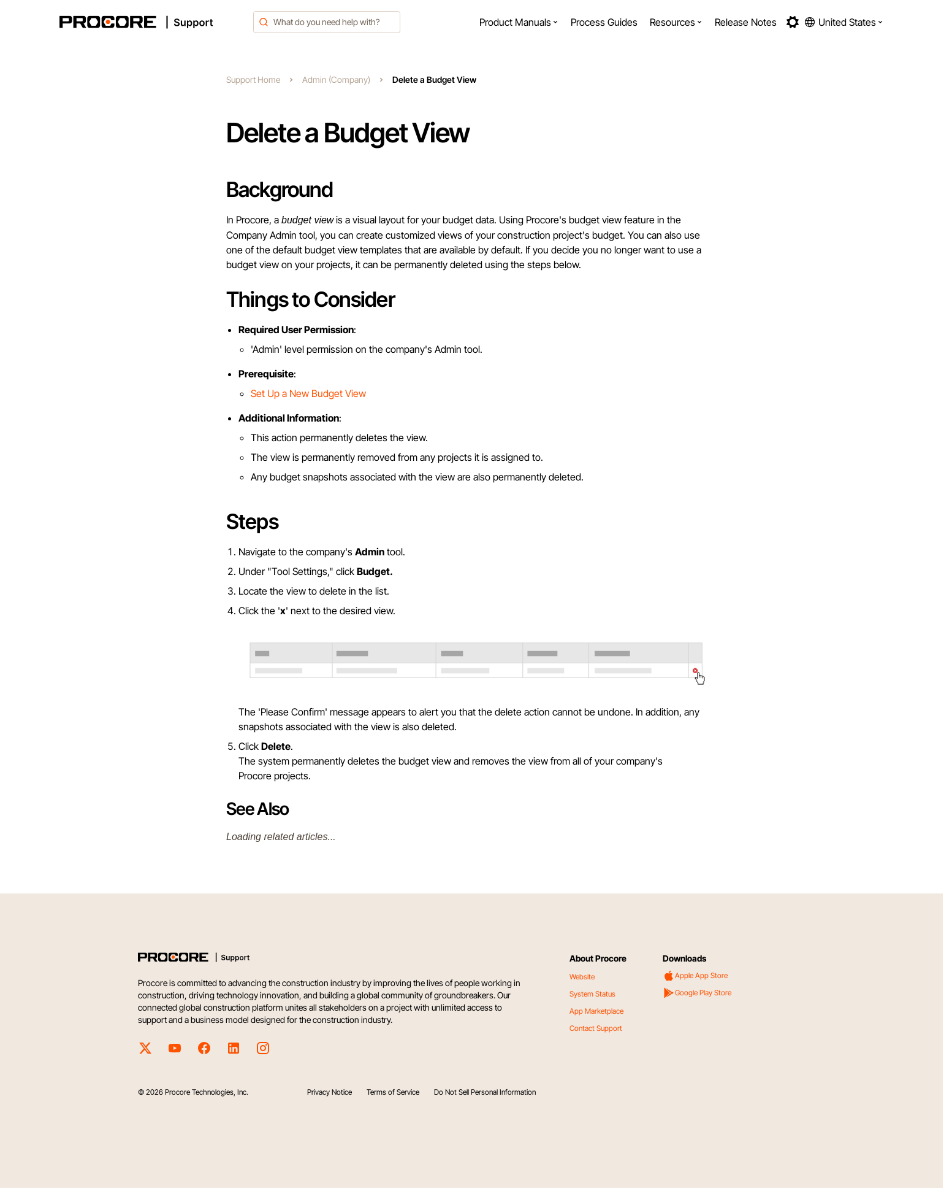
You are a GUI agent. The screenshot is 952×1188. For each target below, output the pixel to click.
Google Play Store (697, 993)
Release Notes (746, 22)
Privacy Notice (329, 1092)
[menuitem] (518, 22)
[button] (518, 22)
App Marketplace (596, 1011)
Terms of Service (393, 1092)
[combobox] (326, 22)
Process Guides (604, 22)
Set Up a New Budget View (308, 393)
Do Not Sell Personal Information (485, 1092)
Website (582, 976)
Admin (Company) (336, 79)
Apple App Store (695, 976)
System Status (592, 993)
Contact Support (595, 1028)
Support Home (253, 79)
